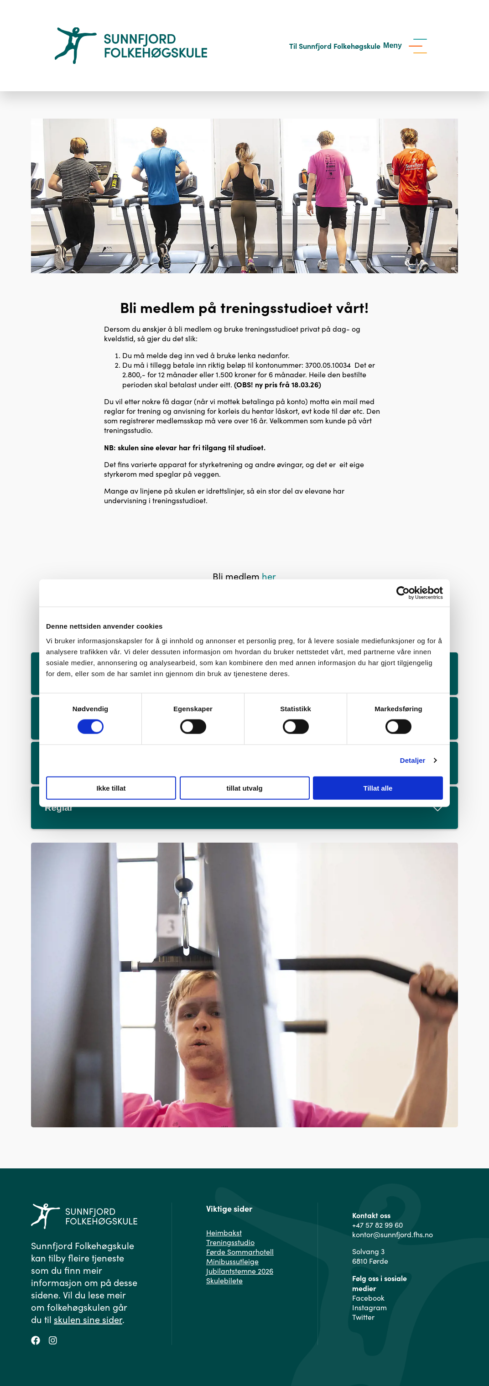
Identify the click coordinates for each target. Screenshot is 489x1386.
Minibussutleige (232, 1261)
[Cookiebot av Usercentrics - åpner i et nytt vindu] (403, 593)
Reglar (244, 807)
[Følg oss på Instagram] (53, 1339)
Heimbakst (224, 1232)
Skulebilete (224, 1280)
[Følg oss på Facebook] (35, 1339)
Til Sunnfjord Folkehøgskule (334, 46)
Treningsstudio (230, 1242)
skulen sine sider (88, 1319)
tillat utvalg (244, 788)
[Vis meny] (407, 45)
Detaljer (413, 760)
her (269, 576)
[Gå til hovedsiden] (131, 45)
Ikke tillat (110, 788)
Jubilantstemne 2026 (239, 1271)
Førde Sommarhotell (240, 1251)
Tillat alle (378, 788)
